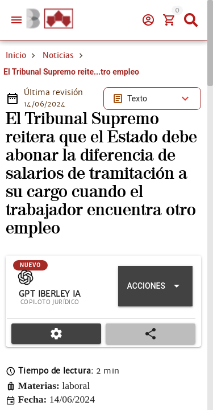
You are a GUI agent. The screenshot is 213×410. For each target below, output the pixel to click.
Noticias (58, 55)
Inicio (16, 55)
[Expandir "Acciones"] (155, 286)
